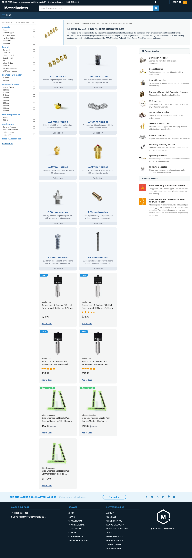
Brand (5, 47)
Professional (76, 525)
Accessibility (113, 548)
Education (74, 528)
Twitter (152, 496)
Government (75, 536)
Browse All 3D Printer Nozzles (18, 22)
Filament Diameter (12, 75)
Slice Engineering (9, 68)
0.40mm (6, 95)
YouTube (174, 496)
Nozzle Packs (8, 87)
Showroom (75, 521)
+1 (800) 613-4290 (71, 2)
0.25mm (6, 92)
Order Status (114, 521)
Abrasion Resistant (10, 130)
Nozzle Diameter (10, 84)
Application (8, 124)
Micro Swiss (8, 63)
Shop (71, 513)
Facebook (146, 496)
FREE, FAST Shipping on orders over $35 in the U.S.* (24, 2)
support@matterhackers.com (28, 517)
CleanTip (6, 53)
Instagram (157, 496)
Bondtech (6, 50)
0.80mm (6, 103)
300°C (5, 118)
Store (77, 23)
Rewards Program (117, 528)
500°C (5, 120)
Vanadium (7, 41)
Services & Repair (78, 540)
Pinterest (168, 496)
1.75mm (6, 78)
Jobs (109, 532)
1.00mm (6, 105)
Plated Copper (8, 33)
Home (69, 23)
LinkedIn (163, 496)
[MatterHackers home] (163, 517)
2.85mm (6, 80)
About (110, 513)
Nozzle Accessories (11, 138)
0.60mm (6, 100)
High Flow (7, 135)
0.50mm (6, 98)
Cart (179, 2)
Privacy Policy (114, 540)
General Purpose (9, 127)
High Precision (8, 132)
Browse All (7, 143)
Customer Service (55, 2)
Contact (111, 517)
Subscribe (114, 497)
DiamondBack (8, 55)
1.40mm (6, 111)
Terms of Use (113, 544)
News (71, 517)
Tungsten (6, 43)
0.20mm (6, 90)
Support (73, 532)
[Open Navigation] (6, 15)
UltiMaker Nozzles (10, 71)
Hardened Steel (9, 38)
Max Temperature (11, 114)
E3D (4, 60)
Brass (5, 30)
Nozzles (105, 23)
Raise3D (6, 66)
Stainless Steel (9, 35)
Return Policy (114, 536)
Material (6, 27)
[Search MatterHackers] (156, 8)
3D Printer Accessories (90, 23)
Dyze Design (8, 58)
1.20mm (6, 108)
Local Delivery (115, 525)
